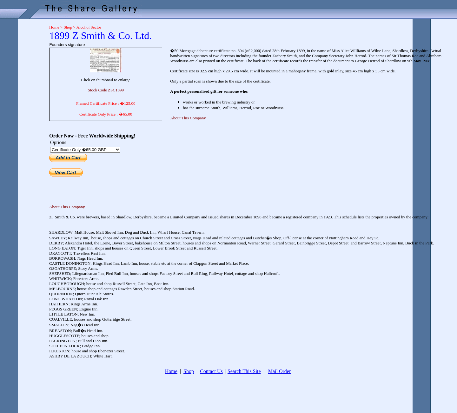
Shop (188, 371)
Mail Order (279, 371)
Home (171, 371)
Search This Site (244, 371)
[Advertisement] (22, 115)
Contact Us (211, 371)
